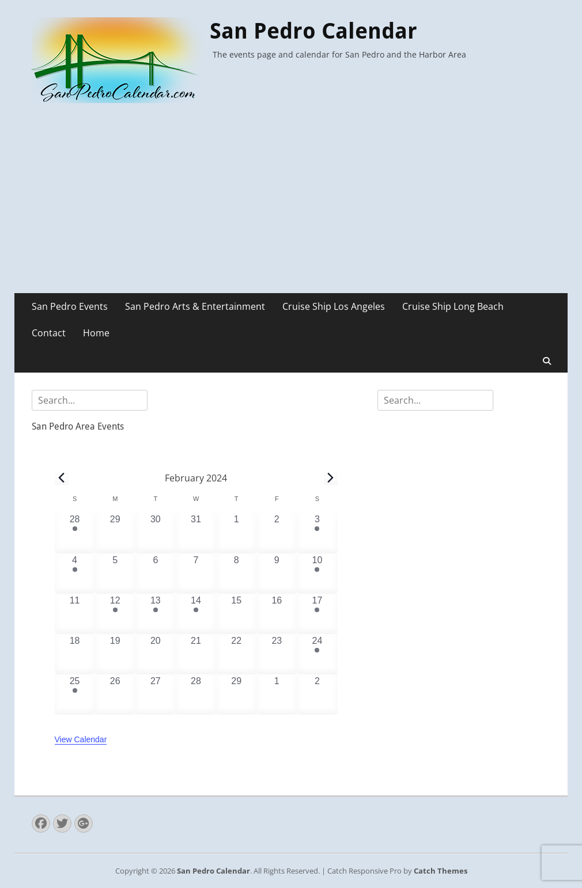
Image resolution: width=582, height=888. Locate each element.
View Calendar (81, 739)
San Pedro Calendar (313, 31)
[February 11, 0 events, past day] (75, 614)
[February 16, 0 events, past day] (276, 614)
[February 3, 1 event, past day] (317, 533)
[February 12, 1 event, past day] (115, 614)
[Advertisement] (291, 206)
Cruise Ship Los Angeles (333, 306)
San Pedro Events (70, 306)
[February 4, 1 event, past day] (75, 573)
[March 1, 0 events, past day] (276, 694)
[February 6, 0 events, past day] (155, 573)
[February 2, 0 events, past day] (276, 533)
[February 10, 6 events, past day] (317, 573)
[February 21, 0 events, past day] (196, 654)
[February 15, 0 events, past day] (236, 614)
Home (96, 333)
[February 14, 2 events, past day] (196, 614)
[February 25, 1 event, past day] (75, 694)
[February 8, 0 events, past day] (236, 573)
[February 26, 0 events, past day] (115, 694)
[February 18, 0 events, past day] (75, 654)
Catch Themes (440, 871)
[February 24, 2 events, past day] (317, 654)
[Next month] (331, 478)
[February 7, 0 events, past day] (196, 573)
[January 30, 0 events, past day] (155, 533)
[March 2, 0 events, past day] (317, 694)
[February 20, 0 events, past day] (155, 654)
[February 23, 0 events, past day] (276, 654)
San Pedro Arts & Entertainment (195, 306)
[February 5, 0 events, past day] (115, 573)
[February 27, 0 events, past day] (155, 694)
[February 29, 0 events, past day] (236, 694)
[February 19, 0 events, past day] (115, 654)
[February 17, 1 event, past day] (317, 614)
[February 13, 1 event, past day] (155, 614)
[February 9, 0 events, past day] (276, 573)
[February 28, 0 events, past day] (196, 694)
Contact (49, 333)
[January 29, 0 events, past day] (115, 533)
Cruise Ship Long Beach (453, 306)
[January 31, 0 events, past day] (196, 533)
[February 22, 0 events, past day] (236, 654)
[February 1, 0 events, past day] (236, 533)
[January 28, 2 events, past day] (75, 533)
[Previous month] (62, 478)
